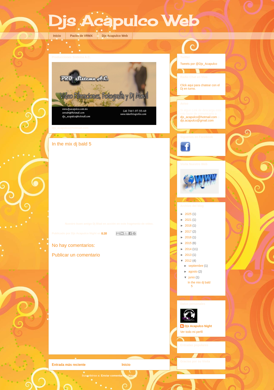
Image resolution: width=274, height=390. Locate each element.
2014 (188, 249)
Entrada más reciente (69, 364)
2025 (188, 214)
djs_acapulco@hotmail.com (198, 117)
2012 (188, 260)
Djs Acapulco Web (123, 20)
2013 (188, 255)
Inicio (57, 35)
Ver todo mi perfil (191, 332)
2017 (188, 231)
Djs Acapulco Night (198, 326)
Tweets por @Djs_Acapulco (198, 63)
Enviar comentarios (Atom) (119, 375)
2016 (188, 237)
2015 (188, 243)
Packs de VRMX (81, 35)
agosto (193, 271)
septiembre (196, 265)
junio (191, 277)
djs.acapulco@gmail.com (197, 120)
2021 (188, 219)
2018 (188, 225)
